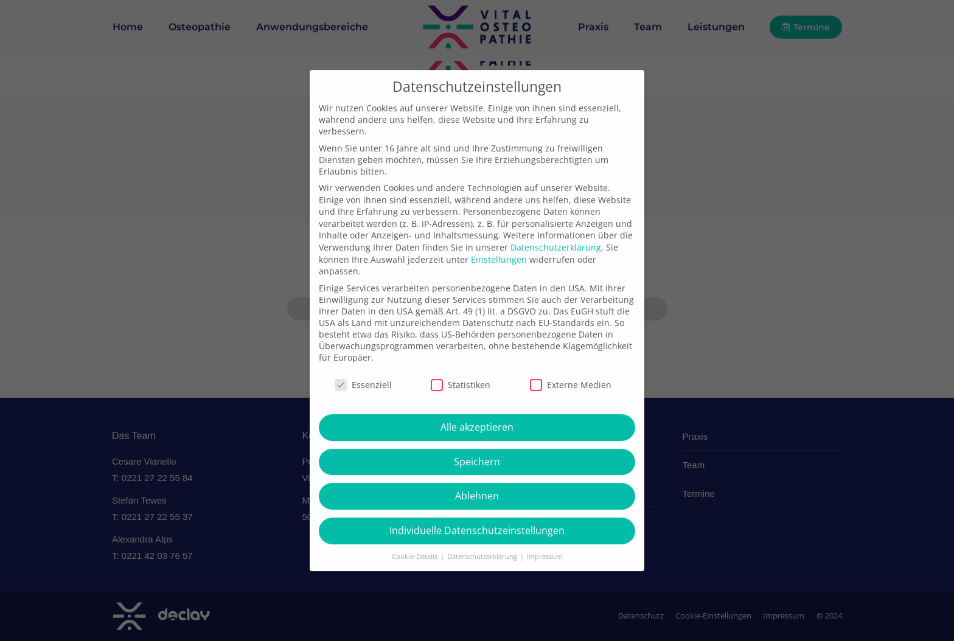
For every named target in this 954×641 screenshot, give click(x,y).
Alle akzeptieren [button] (477, 456)
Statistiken (460, 414)
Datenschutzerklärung (555, 277)
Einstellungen (499, 288)
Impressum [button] (544, 586)
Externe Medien (570, 414)
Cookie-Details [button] (415, 586)
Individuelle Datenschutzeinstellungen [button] (477, 560)
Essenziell (363, 414)
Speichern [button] (477, 491)
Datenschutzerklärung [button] (483, 586)
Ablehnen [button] (477, 525)
